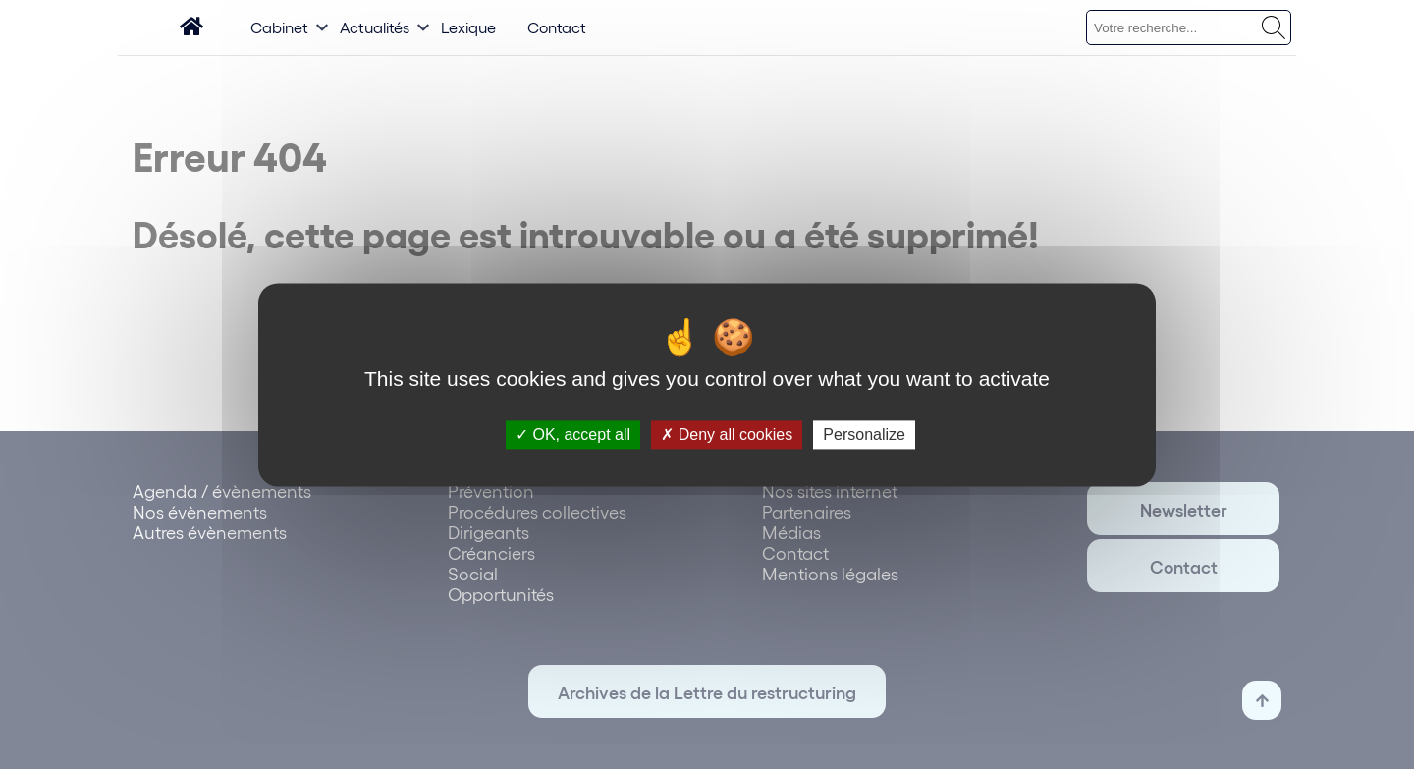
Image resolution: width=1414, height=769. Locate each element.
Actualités (374, 27)
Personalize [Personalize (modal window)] (864, 434)
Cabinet (279, 27)
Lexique (468, 27)
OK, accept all (573, 434)
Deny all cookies (726, 434)
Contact (556, 27)
